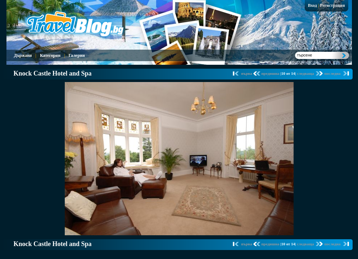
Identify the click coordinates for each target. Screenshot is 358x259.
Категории (50, 55)
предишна (270, 73)
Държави (23, 55)
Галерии (76, 55)
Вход (312, 5)
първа (247, 73)
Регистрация (332, 5)
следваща (306, 73)
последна (332, 73)
